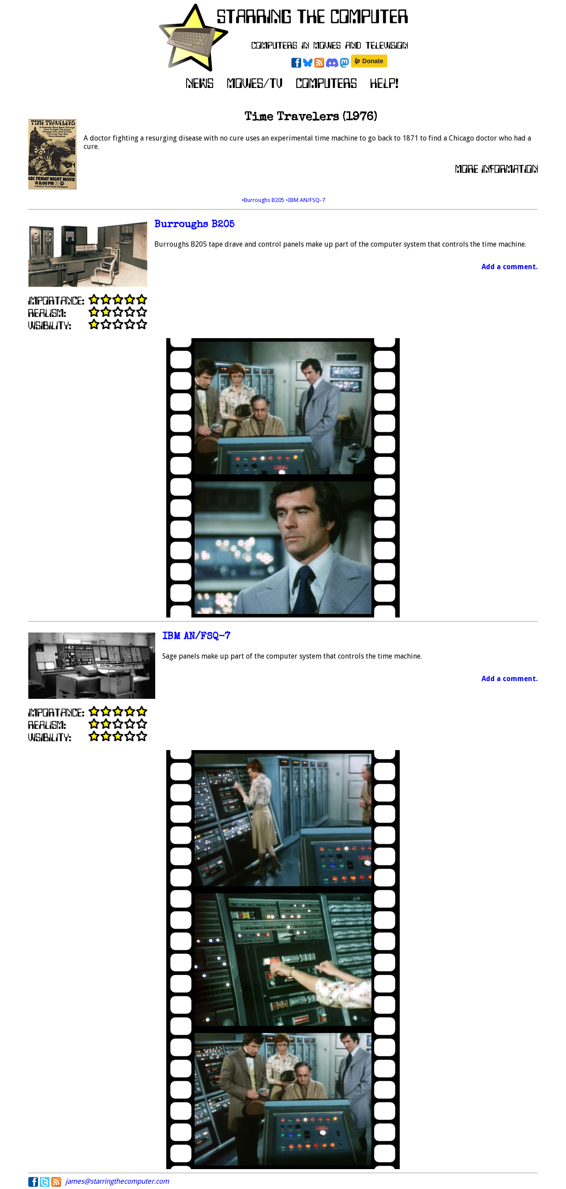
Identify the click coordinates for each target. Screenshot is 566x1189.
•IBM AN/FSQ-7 (305, 200)
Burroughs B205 (194, 225)
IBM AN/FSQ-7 (196, 637)
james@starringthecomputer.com (117, 1181)
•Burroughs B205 (263, 200)
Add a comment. (510, 267)
